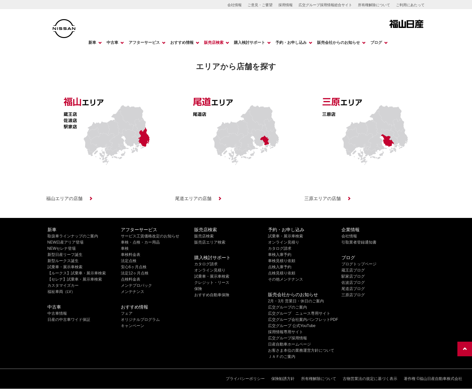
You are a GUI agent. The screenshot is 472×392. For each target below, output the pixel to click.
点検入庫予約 (279, 267)
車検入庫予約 (279, 254)
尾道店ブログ (353, 288)
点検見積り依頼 (281, 273)
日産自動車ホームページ (289, 344)
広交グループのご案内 (287, 307)
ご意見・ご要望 (260, 5)
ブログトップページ (358, 264)
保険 (198, 288)
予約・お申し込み (291, 42)
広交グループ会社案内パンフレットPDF (303, 319)
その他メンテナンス (285, 279)
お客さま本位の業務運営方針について (301, 350)
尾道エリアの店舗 (193, 198)
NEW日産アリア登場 (65, 242)
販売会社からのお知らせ (338, 42)
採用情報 (285, 5)
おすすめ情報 (182, 42)
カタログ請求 (206, 264)
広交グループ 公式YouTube (292, 325)
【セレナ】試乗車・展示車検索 (74, 279)
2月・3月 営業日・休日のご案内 (296, 301)
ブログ (376, 42)
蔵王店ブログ (353, 270)
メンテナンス (132, 291)
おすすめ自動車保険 (211, 295)
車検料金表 (130, 254)
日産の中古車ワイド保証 (68, 319)
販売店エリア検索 (209, 242)
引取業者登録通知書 (358, 242)
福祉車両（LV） (61, 291)
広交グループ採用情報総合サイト (325, 5)
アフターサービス (144, 42)
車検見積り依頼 (281, 261)
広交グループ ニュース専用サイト (299, 313)
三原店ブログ (353, 295)
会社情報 (234, 5)
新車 (92, 42)
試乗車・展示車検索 (65, 267)
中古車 (112, 42)
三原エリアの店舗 (322, 198)
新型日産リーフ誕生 (65, 254)
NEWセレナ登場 (61, 248)
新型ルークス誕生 (63, 261)
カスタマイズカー (63, 285)
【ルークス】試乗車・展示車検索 (76, 273)
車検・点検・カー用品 (140, 242)
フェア (127, 313)
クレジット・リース (211, 282)
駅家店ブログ (353, 276)
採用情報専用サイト (285, 332)
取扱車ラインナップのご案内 (72, 236)
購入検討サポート (249, 42)
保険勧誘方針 (283, 378)
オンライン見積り (209, 270)
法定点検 (128, 261)
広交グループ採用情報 (287, 338)
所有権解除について (374, 5)
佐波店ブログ (353, 282)
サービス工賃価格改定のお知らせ (150, 236)
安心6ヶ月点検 (134, 267)
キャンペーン (132, 325)
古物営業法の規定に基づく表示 (370, 378)
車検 (125, 248)
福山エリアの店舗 (64, 198)
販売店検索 (213, 42)
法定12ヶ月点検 (134, 273)
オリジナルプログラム (140, 319)
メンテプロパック (136, 285)
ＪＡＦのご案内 (281, 356)
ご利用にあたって (410, 5)
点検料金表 (130, 279)
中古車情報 (57, 313)
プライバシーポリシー (245, 378)
